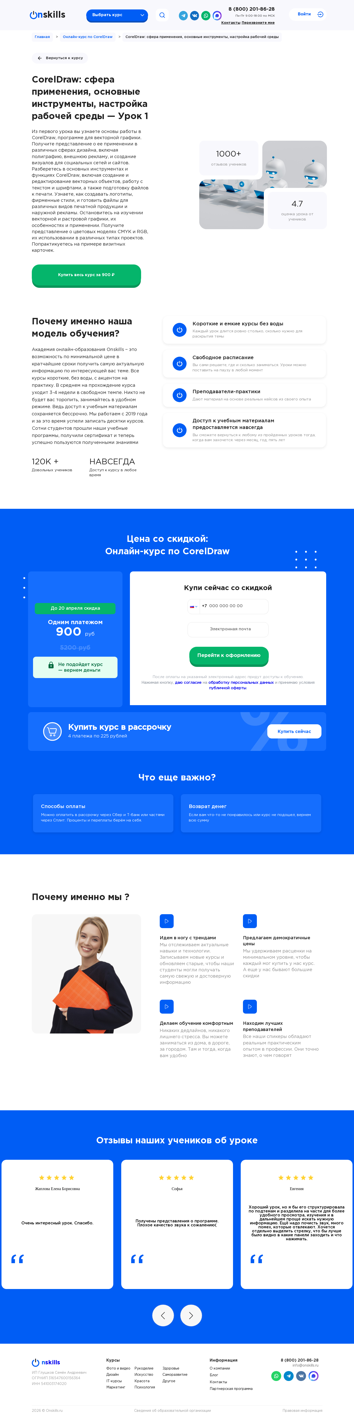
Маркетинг (115, 1387)
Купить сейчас (283, 731)
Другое (168, 1381)
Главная (42, 37)
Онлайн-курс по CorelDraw (88, 37)
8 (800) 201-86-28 (252, 9)
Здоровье (170, 1368)
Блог (214, 1375)
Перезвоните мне (258, 22)
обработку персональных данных (241, 682)
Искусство (143, 1374)
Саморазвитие (175, 1374)
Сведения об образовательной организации (172, 1410)
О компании (220, 1368)
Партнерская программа (231, 1388)
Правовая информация (302, 1410)
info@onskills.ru (305, 1365)
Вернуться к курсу (60, 58)
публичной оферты (227, 688)
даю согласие (188, 682)
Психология (144, 1387)
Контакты (230, 22)
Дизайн (112, 1374)
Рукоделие (144, 1368)
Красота (142, 1381)
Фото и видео (118, 1368)
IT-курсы (114, 1381)
